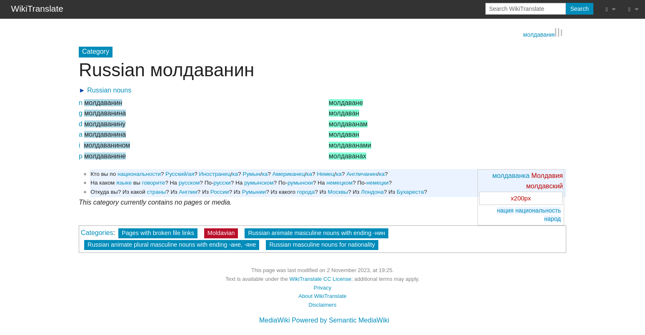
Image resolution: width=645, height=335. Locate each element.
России (219, 191)
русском (189, 182)
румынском (258, 182)
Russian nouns (109, 89)
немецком (339, 182)
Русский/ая (179, 173)
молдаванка (510, 175)
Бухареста (410, 191)
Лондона (372, 191)
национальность (538, 210)
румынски (300, 182)
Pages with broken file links (158, 232)
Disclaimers (323, 304)
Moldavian (221, 232)
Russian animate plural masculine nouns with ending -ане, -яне (172, 244)
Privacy (322, 287)
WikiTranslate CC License (320, 278)
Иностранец (215, 173)
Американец (288, 173)
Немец (325, 173)
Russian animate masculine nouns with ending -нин (316, 232)
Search (579, 8)
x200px (521, 197)
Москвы (338, 191)
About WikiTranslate (322, 295)
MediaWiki (274, 319)
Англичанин (361, 173)
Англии (188, 191)
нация (505, 210)
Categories (97, 232)
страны (156, 191)
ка (235, 173)
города (306, 191)
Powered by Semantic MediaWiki (340, 319)
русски (222, 182)
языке (124, 182)
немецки (377, 182)
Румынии (254, 191)
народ (552, 218)
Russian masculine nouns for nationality (322, 244)
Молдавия (547, 175)
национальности (139, 173)
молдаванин (540, 33)
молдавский (544, 185)
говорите (153, 182)
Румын (251, 173)
